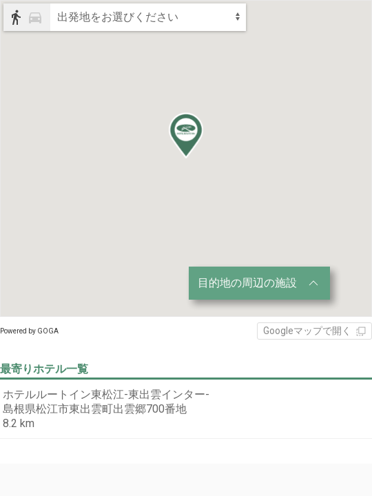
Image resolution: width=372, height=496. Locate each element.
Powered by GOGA (29, 331)
